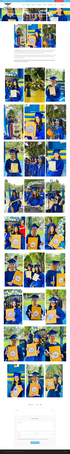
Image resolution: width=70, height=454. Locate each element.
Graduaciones (28, 16)
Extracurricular (50, 4)
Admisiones (33, 4)
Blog (55, 4)
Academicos (39, 4)
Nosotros (28, 4)
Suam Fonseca (12, 16)
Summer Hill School (36, 16)
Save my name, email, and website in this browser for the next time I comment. (33, 439)
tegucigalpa (42, 16)
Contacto (62, 4)
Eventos (44, 4)
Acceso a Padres (59, 1)
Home (24, 4)
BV (58, 4)
